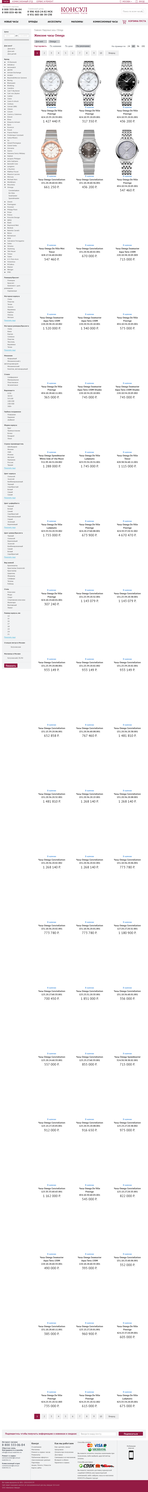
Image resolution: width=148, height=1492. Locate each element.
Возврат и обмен (61, 1460)
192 (143, 46)
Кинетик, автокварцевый (16, 369)
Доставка (59, 1455)
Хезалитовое (11, 385)
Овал (8, 438)
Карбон (9, 312)
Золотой (9, 479)
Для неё (9, 51)
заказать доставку (94, 1470)
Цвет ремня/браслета (13, 533)
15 (7, 618)
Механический (11, 366)
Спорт (8, 597)
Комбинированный (13, 481)
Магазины (36, 1449)
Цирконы (9, 573)
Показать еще (10, 320)
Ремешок (9, 280)
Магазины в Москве (12, 654)
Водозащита (9, 390)
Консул (74, 10)
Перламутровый (12, 516)
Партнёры (36, 1462)
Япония (8, 449)
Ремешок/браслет (11, 277)
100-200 (9, 401)
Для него (9, 48)
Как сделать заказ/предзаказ (62, 1448)
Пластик (9, 301)
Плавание (10, 414)
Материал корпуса (12, 296)
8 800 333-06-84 (11, 9)
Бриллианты (10, 565)
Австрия (9, 457)
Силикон (9, 336)
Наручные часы (49, 30)
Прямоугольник (12, 430)
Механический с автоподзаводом (12, 362)
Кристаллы (10, 570)
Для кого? (8, 46)
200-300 (9, 403)
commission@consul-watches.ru (11, 1466)
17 (7, 623)
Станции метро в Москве (14, 643)
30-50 (8, 396)
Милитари (10, 602)
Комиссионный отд (22, 1)
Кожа (8, 331)
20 (7, 631)
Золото (8, 307)
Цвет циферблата (11, 503)
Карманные (10, 291)
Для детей (10, 54)
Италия (8, 454)
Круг (7, 428)
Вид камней (9, 563)
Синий (8, 494)
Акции (34, 1465)
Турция (8, 465)
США (7, 452)
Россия (8, 462)
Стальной (9, 476)
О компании (36, 1447)
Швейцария (10, 446)
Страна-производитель (14, 444)
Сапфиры (9, 578)
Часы (5, 1)
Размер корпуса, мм (12, 613)
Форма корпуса (10, 425)
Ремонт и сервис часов (41, 1452)
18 (7, 626)
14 (7, 616)
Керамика (9, 309)
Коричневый (10, 524)
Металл (9, 317)
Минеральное (11, 380)
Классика (9, 592)
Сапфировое (11, 377)
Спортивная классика (14, 600)
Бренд (6, 59)
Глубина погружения (12, 412)
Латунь (8, 314)
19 (7, 629)
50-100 (8, 398)
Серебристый (11, 487)
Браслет (9, 283)
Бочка (8, 433)
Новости (47, 1465)
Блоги (40, 1465)
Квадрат (9, 436)
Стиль (6, 589)
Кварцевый (10, 358)
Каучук (8, 334)
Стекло (7, 374)
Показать (11, 665)
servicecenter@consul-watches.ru (11, 1459)
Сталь (8, 299)
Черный (9, 484)
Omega (60, 30)
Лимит (8, 607)
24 (129, 46)
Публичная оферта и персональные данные (41, 1458)
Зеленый (9, 522)
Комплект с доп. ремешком (12, 286)
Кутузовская (12, 647)
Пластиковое (11, 382)
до (16, 35)
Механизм (8, 355)
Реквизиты (36, 1455)
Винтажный (10, 605)
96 (138, 46)
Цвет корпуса (10, 473)
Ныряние (9, 417)
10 (101, 53)
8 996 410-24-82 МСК (40, 11)
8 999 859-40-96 (11, 12)
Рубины (9, 584)
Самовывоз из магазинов (65, 1457)
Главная (37, 30)
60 (133, 46)
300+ (8, 406)
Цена (6, 32)
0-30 (7, 393)
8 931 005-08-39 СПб (39, 14)
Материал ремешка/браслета (16, 326)
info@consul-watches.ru (12, 1452)
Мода (8, 594)
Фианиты (9, 576)
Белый (8, 489)
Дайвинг (9, 420)
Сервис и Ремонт (44, 1)
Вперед (112, 53)
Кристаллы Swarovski (14, 568)
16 (7, 621)
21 (7, 634)
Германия (9, 460)
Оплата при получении (64, 1452)
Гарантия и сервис (62, 1462)
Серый (8, 492)
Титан (8, 304)
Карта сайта (36, 1468)
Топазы (8, 581)
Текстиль (9, 342)
